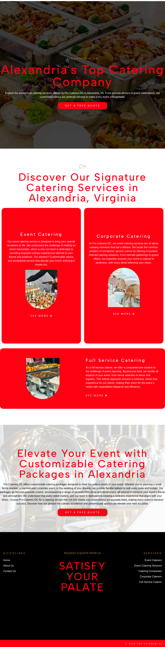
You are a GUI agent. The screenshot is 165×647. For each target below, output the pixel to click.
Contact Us (74, 12)
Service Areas (120, 9)
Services (45, 13)
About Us (60, 5)
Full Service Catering (115, 360)
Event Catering (41, 234)
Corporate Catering (124, 236)
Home (39, 5)
